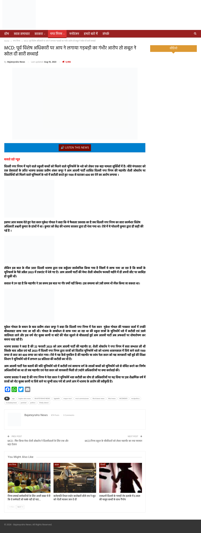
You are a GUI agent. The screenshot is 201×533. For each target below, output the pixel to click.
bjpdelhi (57, 398)
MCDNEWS (123, 398)
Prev (11, 507)
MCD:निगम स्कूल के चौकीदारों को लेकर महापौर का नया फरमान (113, 441)
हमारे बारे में (91, 34)
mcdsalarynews (11, 402)
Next (20, 507)
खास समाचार (22, 34)
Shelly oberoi (43, 402)
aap (13, 398)
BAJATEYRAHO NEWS (42, 398)
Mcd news (112, 398)
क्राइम (57, 465)
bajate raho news (25, 398)
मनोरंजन (74, 34)
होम (6, 34)
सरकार (39, 34)
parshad (23, 402)
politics (32, 402)
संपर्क (106, 34)
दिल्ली (102, 465)
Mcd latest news (98, 398)
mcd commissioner (82, 398)
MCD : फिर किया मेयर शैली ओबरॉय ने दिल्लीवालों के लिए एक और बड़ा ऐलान (38, 443)
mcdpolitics (135, 398)
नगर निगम (56, 34)
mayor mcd (68, 398)
